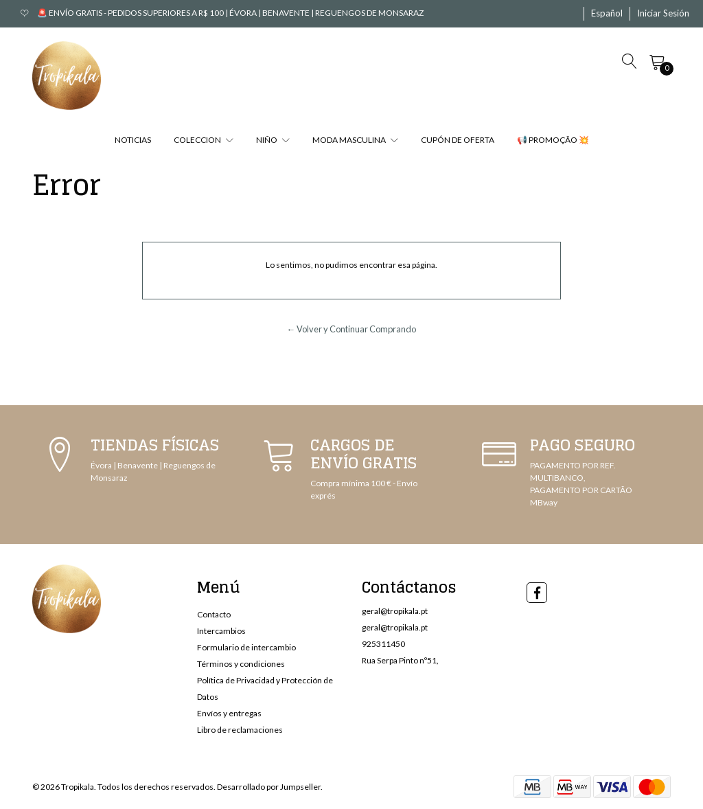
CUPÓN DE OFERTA (457, 140)
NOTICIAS (133, 140)
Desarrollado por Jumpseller (269, 787)
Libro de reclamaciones (240, 730)
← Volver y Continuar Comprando (352, 328)
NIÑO (273, 140)
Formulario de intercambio (246, 647)
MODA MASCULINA (355, 140)
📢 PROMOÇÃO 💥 (553, 140)
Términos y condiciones (241, 664)
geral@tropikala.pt (395, 611)
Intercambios (221, 631)
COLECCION (203, 140)
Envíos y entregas (229, 713)
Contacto (214, 614)
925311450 (383, 644)
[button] (607, 14)
